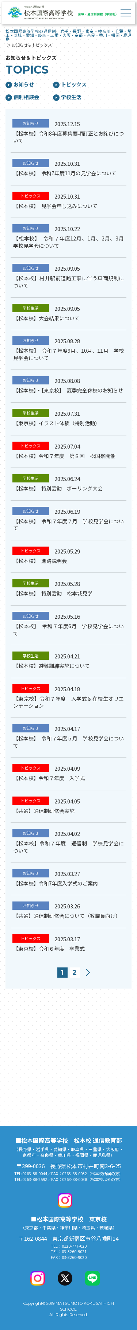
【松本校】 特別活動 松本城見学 (52, 593)
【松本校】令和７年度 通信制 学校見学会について (68, 847)
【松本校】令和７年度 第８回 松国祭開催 (64, 455)
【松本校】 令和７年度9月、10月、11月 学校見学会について (68, 354)
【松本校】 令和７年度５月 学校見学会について (68, 742)
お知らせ (19, 84)
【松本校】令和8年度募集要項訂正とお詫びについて (68, 137)
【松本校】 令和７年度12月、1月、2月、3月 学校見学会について (71, 242)
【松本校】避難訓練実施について (51, 665)
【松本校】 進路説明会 (40, 560)
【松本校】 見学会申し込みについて (55, 206)
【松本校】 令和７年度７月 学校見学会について (68, 524)
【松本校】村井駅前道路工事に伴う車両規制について (68, 281)
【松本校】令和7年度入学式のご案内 (55, 883)
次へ (90, 972)
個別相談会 (22, 97)
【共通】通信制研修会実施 (44, 810)
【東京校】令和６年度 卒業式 (49, 948)
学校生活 (67, 97)
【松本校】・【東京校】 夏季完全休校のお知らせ (68, 390)
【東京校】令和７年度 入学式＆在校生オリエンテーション (68, 702)
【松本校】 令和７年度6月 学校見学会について (68, 629)
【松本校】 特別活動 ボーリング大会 (58, 488)
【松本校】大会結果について (46, 318)
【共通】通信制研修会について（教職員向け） (67, 915)
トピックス (70, 84)
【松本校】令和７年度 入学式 (49, 778)
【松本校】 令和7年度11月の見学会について (65, 173)
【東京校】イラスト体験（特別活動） (56, 423)
